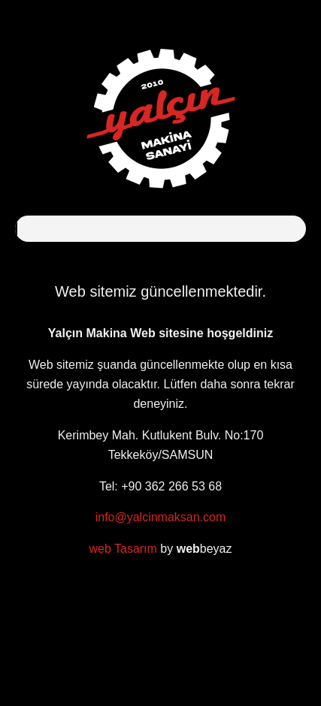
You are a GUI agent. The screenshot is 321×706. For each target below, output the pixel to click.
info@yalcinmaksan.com (160, 517)
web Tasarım (122, 548)
